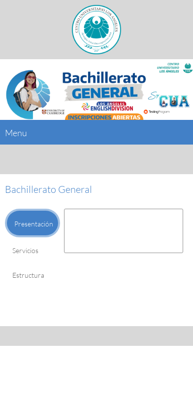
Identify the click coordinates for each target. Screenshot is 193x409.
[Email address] (94, 370)
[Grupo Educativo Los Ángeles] (96, 29)
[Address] (117, 370)
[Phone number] (70, 370)
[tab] (32, 223)
